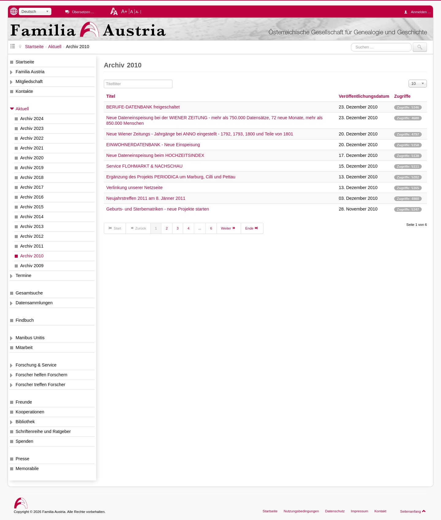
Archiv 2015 (31, 206)
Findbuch (25, 320)
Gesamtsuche (29, 292)
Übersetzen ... (83, 12)
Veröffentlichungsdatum (364, 96)
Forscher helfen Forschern (41, 374)
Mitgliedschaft (29, 81)
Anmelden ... (419, 12)
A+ (124, 11)
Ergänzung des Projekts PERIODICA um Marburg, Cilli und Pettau (171, 176)
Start (114, 228)
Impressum (359, 511)
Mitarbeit (24, 347)
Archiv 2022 (31, 138)
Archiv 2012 (31, 236)
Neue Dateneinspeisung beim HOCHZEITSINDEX (155, 155)
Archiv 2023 (31, 128)
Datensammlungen (34, 302)
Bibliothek (25, 421)
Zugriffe (402, 96)
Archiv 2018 (31, 177)
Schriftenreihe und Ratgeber (43, 431)
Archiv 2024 (31, 118)
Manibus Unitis (30, 337)
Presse (22, 458)
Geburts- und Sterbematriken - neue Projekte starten (157, 209)
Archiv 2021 (31, 148)
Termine (23, 275)
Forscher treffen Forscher (40, 384)
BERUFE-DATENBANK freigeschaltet (143, 106)
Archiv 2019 (31, 167)
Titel (110, 96)
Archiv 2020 (31, 157)
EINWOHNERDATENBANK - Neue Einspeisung (153, 144)
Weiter (228, 228)
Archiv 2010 (31, 255)
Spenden (24, 441)
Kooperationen (30, 411)
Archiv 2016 (31, 197)
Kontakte (24, 91)
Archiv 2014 (31, 216)
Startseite (25, 61)
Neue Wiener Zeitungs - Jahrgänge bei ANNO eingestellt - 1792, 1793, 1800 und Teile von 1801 (199, 133)
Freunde (24, 402)
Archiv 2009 (31, 265)
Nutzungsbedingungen (301, 511)
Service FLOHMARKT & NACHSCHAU (144, 166)
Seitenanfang (413, 511)
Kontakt (380, 511)
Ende (252, 228)
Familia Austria (30, 71)
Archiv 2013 (31, 226)
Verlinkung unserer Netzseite (134, 187)
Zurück (138, 228)
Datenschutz (335, 511)
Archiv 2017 (31, 187)
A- (137, 12)
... (200, 228)
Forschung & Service (36, 364)
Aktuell (22, 108)
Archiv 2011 (31, 246)
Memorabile (27, 468)
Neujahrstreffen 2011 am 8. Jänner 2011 (145, 198)
